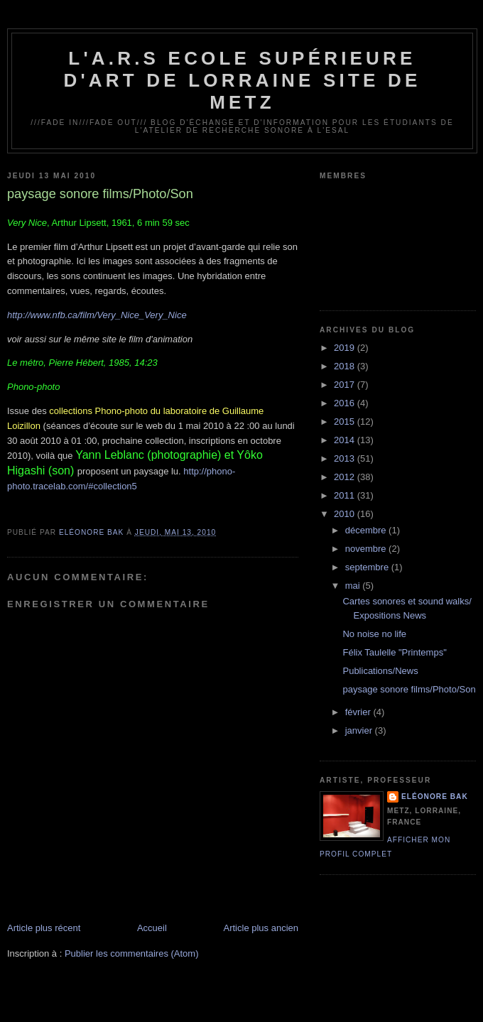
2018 (345, 366)
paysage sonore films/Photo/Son (408, 689)
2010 (345, 514)
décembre (367, 530)
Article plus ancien (261, 928)
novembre (367, 548)
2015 (345, 421)
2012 (345, 477)
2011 (345, 495)
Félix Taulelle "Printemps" (394, 652)
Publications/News (380, 670)
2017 (345, 384)
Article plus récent (43, 928)
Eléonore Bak (434, 796)
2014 (345, 440)
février (359, 712)
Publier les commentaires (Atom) (132, 953)
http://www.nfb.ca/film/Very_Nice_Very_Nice (97, 315)
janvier (360, 730)
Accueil (152, 928)
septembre (368, 567)
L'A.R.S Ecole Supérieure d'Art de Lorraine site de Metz (241, 80)
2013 (345, 458)
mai (354, 585)
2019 (345, 347)
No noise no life (374, 634)
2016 (345, 403)
